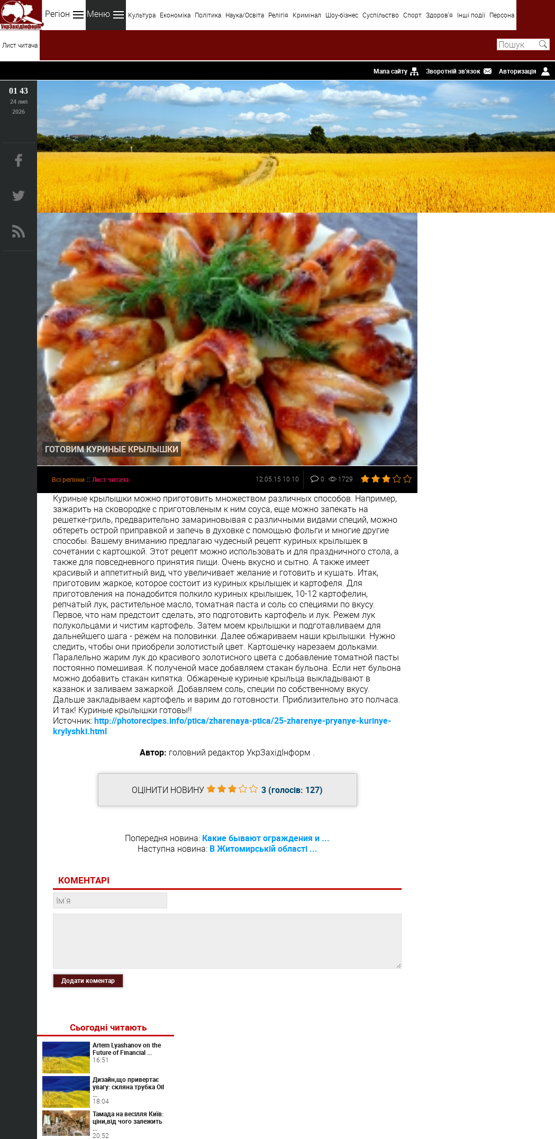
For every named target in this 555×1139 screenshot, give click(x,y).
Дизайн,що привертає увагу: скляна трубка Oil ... (511, 290)
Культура (142, 15)
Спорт (412, 15)
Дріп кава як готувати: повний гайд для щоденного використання (511, 568)
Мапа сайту (390, 71)
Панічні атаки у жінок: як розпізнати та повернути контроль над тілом (511, 684)
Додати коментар (88, 978)
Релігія (278, 15)
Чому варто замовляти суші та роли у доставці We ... (510, 356)
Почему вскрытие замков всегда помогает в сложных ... (509, 392)
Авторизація (517, 71)
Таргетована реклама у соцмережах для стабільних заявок (512, 533)
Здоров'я (439, 15)
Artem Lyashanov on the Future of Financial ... (512, 252)
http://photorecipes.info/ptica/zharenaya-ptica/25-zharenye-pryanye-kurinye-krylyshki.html (222, 724)
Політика (208, 15)
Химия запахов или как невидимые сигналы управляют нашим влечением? (508, 723)
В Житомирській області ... (262, 846)
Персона (501, 15)
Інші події (471, 15)
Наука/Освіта (244, 15)
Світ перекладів (494, 456)
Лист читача (20, 45)
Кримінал (307, 15)
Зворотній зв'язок (453, 71)
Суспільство (380, 15)
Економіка (175, 15)
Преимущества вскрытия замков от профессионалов (509, 648)
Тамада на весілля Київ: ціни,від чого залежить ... (505, 324)
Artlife (494, 618)
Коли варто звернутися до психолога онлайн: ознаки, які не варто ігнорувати (483, 494)
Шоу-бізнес (341, 15)
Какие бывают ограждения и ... (265, 836)
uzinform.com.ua (275, 1100)
